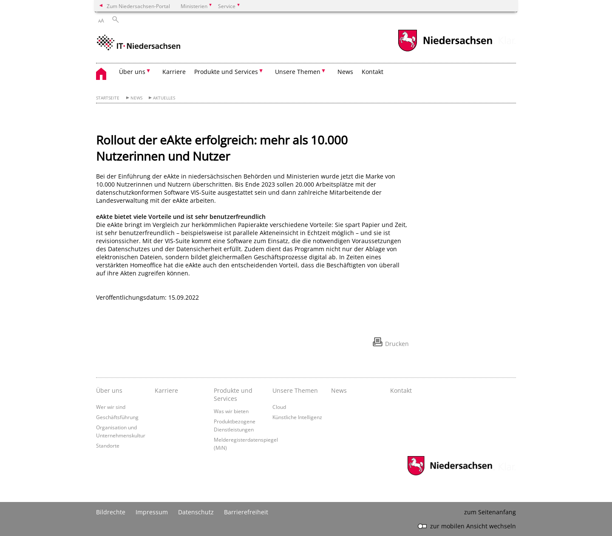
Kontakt (372, 72)
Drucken (397, 344)
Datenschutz (196, 512)
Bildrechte (110, 512)
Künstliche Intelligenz (297, 417)
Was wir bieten (231, 411)
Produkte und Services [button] (226, 72)
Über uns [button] (132, 72)
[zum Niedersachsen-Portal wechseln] (445, 50)
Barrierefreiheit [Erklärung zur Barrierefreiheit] (246, 512)
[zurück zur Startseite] (138, 43)
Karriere (174, 72)
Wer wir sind (110, 406)
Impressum (152, 512)
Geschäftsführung (117, 417)
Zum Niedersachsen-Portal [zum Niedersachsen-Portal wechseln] (138, 6)
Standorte (107, 445)
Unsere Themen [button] (297, 72)
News (345, 72)
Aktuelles (164, 98)
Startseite (107, 98)
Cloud (279, 406)
